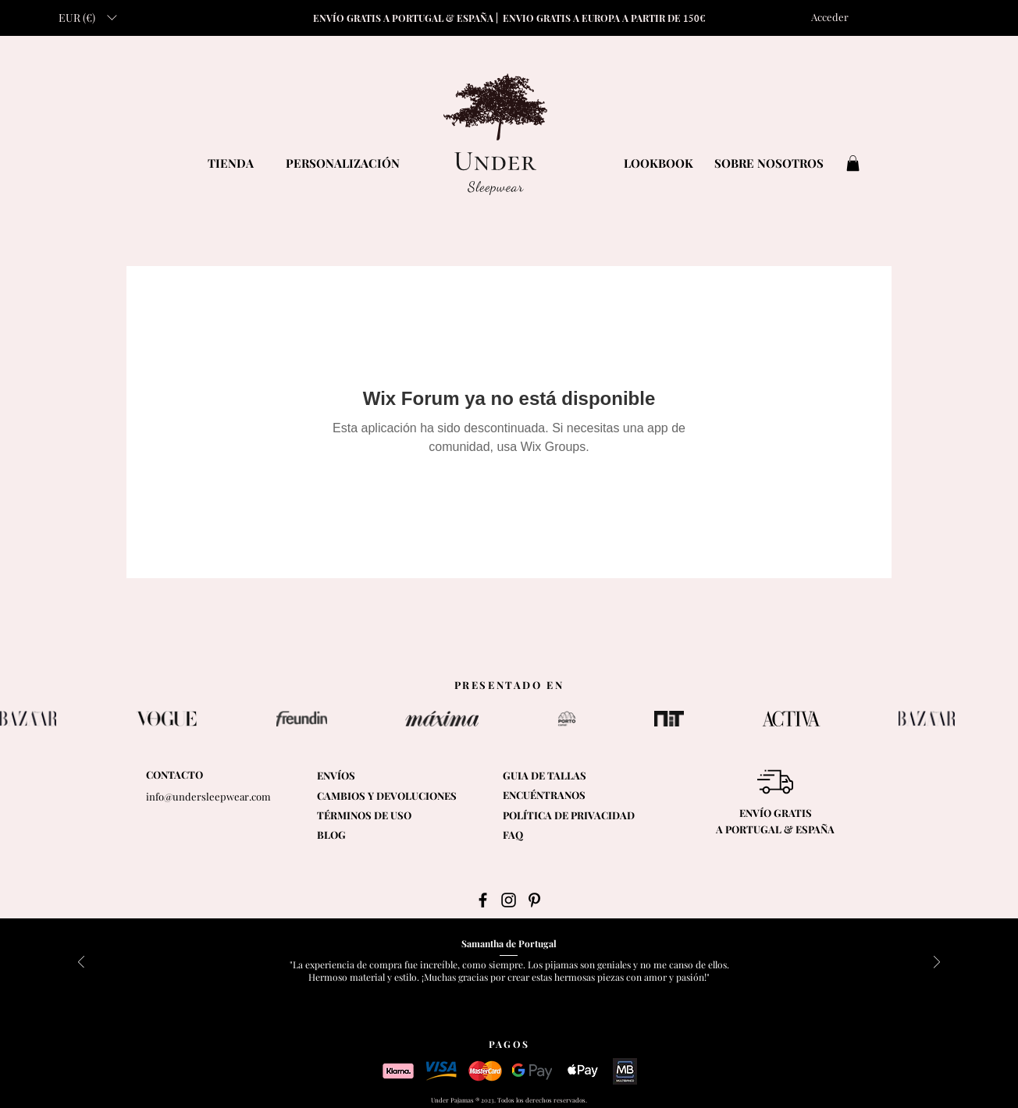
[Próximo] (937, 963)
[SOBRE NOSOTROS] (769, 163)
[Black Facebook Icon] (483, 900)
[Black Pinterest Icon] (534, 900)
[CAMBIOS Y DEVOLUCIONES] (387, 796)
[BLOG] (357, 835)
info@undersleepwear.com (208, 796)
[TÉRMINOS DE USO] (395, 816)
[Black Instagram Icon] (508, 900)
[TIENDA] (230, 163)
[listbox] (87, 17)
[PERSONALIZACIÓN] (343, 163)
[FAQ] (543, 835)
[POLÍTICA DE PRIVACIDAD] (578, 816)
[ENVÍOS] (357, 776)
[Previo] (81, 963)
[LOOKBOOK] (658, 163)
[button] (87, 17)
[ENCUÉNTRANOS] (575, 795)
